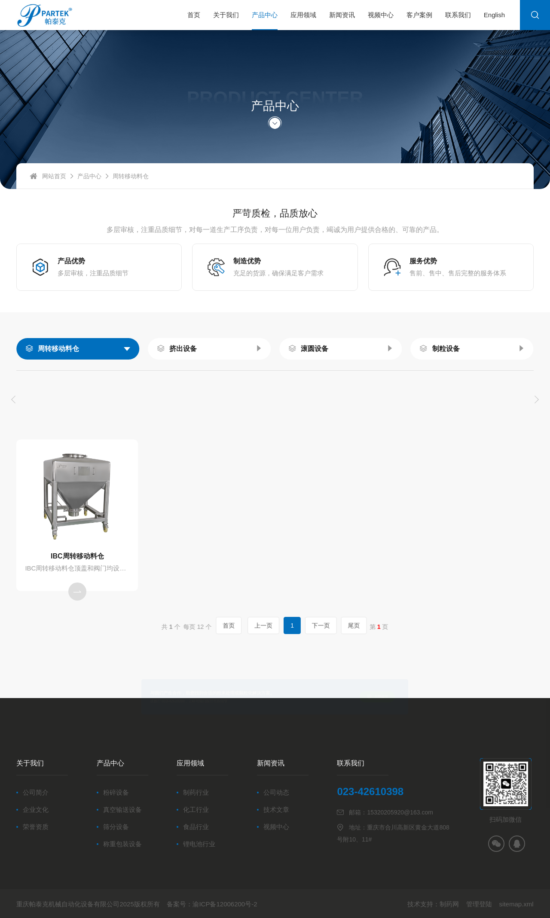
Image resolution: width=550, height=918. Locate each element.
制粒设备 (446, 348)
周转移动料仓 (58, 348)
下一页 (303, 626)
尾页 (323, 626)
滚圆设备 (314, 348)
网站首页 (54, 182)
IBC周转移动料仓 (77, 556)
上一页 (268, 626)
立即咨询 (396, 696)
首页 (247, 626)
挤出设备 (183, 348)
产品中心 (89, 182)
